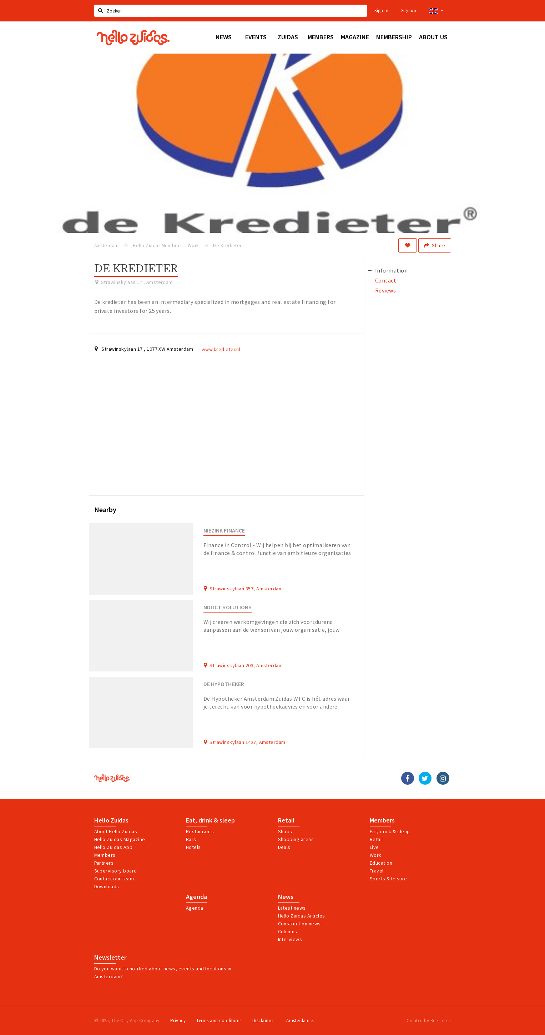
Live (374, 847)
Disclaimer (263, 1021)
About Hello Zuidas (115, 831)
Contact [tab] (385, 280)
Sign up (409, 11)
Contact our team (114, 878)
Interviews (290, 939)
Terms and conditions (219, 1021)
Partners (104, 863)
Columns (287, 931)
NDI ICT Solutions (227, 607)
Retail (286, 820)
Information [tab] (391, 270)
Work (376, 855)
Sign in (381, 11)
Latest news (292, 908)
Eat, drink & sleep (210, 820)
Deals (284, 847)
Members (105, 855)
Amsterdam (300, 1021)
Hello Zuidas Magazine (119, 839)
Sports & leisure (388, 878)
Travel (377, 871)
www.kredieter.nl (221, 349)
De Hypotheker (223, 684)
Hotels (193, 847)
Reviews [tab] (385, 290)
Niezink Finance (224, 530)
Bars (191, 839)
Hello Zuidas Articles (301, 915)
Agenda (196, 896)
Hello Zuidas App (113, 847)
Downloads (106, 886)
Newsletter (110, 957)
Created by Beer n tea (429, 1021)
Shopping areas (296, 839)
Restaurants (200, 831)
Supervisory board (115, 871)
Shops (285, 831)
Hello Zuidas (111, 820)
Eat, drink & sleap (390, 831)
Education (381, 863)
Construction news (299, 923)
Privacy (178, 1021)
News (285, 896)
